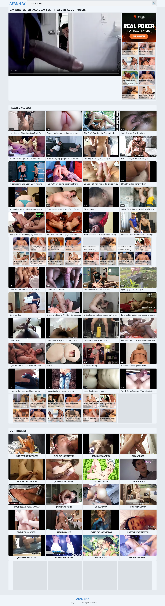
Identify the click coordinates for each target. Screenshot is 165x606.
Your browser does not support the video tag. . (64, 44)
